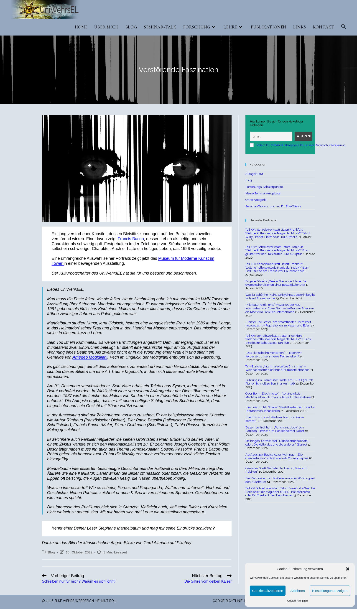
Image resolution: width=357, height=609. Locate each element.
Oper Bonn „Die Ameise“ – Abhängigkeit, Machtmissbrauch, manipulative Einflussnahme (278, 395)
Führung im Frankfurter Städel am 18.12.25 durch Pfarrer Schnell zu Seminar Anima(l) (279, 381)
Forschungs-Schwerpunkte (264, 187)
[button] (347, 569)
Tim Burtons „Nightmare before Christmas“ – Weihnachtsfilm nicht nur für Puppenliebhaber (277, 368)
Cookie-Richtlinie (297, 600)
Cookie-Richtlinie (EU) (231, 601)
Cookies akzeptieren (267, 591)
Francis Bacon (131, 239)
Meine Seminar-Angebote (262, 193)
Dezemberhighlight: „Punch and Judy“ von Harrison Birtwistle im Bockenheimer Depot (274, 429)
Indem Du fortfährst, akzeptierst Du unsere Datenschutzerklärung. (301, 145)
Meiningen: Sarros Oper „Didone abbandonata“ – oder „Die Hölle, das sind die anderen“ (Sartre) (278, 442)
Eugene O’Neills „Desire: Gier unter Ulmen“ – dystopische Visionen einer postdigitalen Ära (275, 283)
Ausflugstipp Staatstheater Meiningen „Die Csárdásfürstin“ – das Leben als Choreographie (276, 456)
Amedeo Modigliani (89, 357)
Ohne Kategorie (255, 199)
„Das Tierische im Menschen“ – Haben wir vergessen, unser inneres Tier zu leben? (273, 354)
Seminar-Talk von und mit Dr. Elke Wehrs (273, 206)
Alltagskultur (254, 174)
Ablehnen (297, 591)
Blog (51, 552)
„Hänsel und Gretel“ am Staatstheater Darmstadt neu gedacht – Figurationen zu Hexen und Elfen (278, 323)
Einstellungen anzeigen (329, 591)
